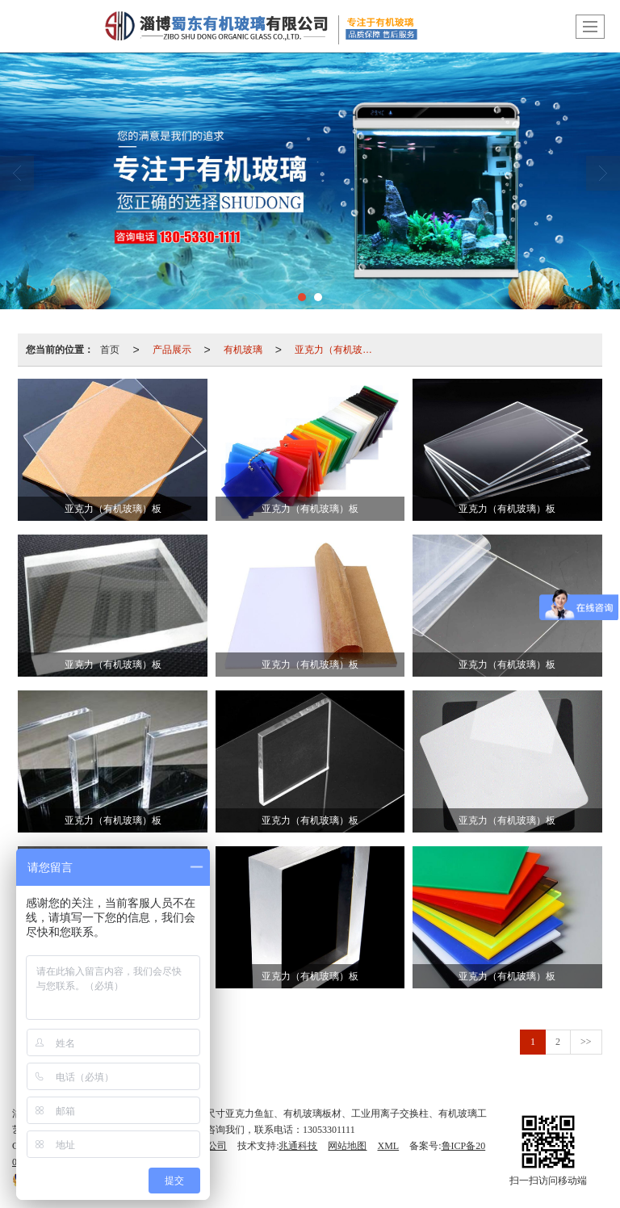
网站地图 (347, 1145)
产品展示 (172, 349)
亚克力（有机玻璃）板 (338, 349)
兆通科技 (298, 1145)
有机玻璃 (243, 349)
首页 (109, 349)
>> (586, 1041)
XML (388, 1145)
